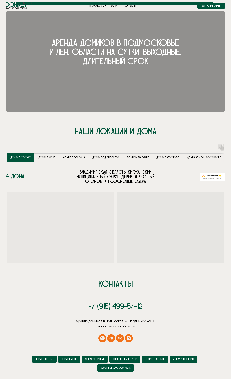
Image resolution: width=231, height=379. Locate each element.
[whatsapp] (102, 329)
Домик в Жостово (183, 350)
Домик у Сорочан (95, 350)
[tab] (20, 148)
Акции (114, 5)
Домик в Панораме (155, 350)
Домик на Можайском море (116, 359)
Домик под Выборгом (125, 350)
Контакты (130, 5)
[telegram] (111, 329)
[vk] (120, 329)
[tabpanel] (115, 168)
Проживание (96, 5)
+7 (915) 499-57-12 (116, 297)
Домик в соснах (44, 350)
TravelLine (28, 3)
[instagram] (129, 329)
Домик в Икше (69, 350)
